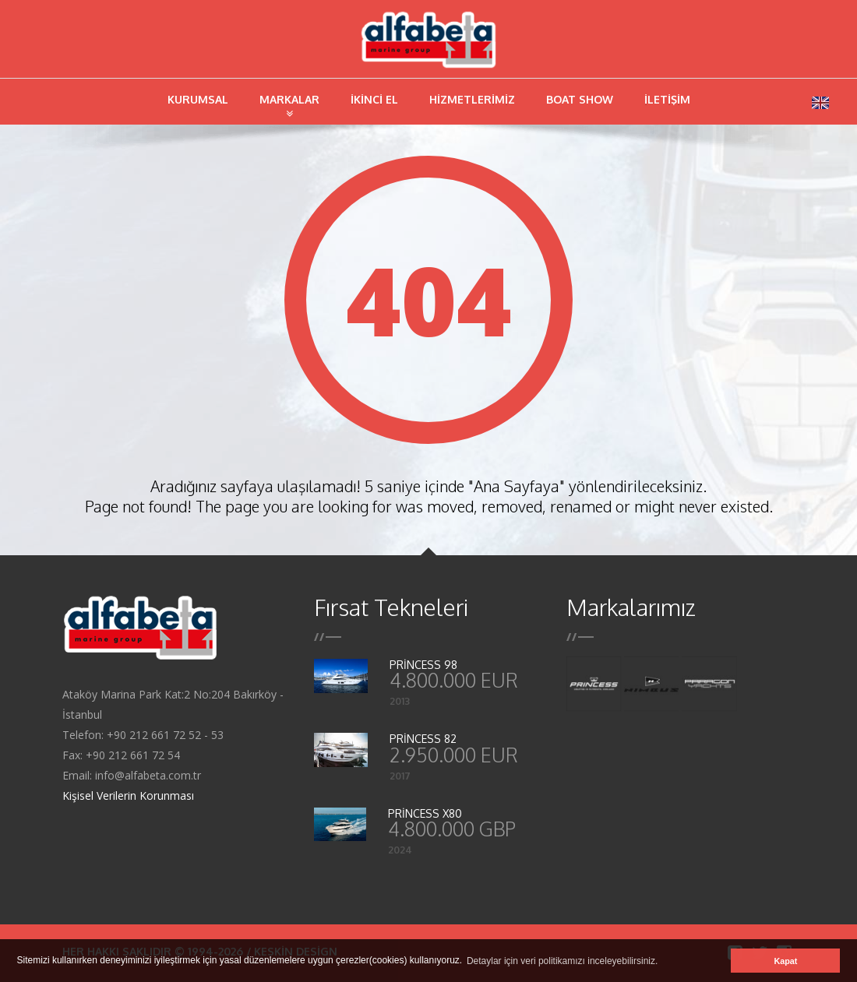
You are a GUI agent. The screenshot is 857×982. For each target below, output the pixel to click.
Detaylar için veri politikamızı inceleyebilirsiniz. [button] (562, 961)
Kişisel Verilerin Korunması (128, 795)
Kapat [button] (785, 961)
